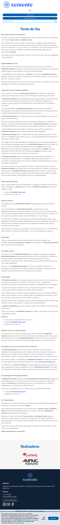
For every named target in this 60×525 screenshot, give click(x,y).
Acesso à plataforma (30, 18)
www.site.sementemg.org (47, 362)
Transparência (30, 15)
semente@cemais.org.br (18, 192)
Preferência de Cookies (31, 520)
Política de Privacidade (17, 523)
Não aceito (43, 518)
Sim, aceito (53, 518)
